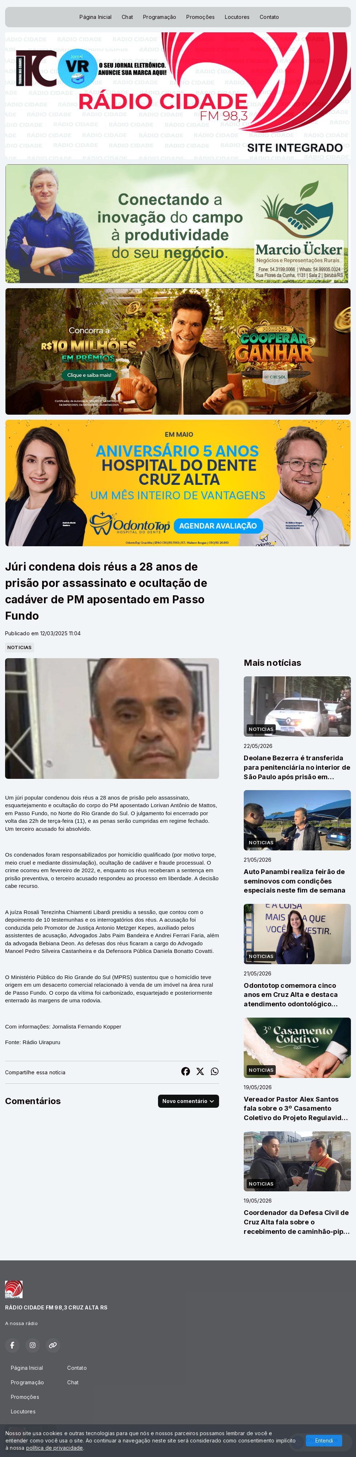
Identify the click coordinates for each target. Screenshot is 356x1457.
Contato (269, 17)
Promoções (200, 17)
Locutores (237, 17)
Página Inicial (96, 17)
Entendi (324, 1440)
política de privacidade (54, 1448)
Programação (159, 17)
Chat (127, 17)
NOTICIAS (19, 647)
